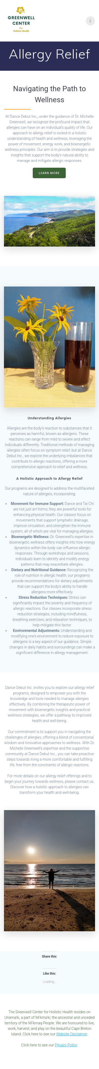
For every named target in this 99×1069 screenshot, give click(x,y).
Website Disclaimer (71, 1034)
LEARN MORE (49, 173)
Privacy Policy (66, 1045)
